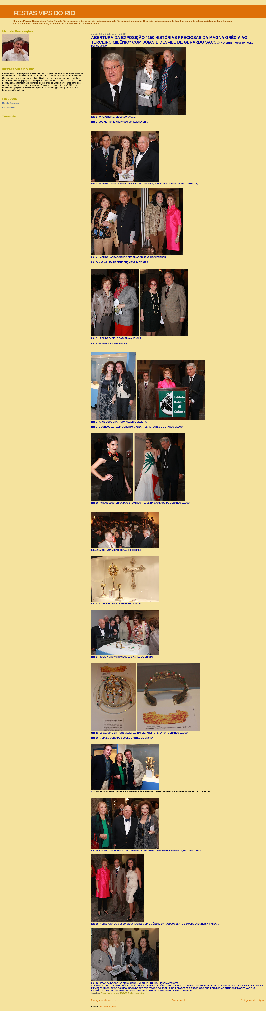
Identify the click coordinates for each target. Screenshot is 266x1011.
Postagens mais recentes (103, 1000)
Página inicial (178, 1000)
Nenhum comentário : (137, 993)
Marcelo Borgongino (10, 103)
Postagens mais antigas (252, 1000)
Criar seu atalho (8, 108)
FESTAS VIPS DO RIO (44, 13)
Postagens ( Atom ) (109, 1006)
